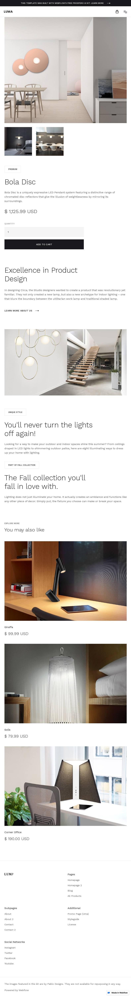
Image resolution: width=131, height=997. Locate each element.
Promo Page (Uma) (78, 914)
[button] (118, 11)
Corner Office (13, 832)
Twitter (8, 953)
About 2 (8, 919)
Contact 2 (10, 929)
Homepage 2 (75, 885)
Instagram (10, 947)
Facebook (9, 958)
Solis (7, 729)
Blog (70, 890)
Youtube (9, 963)
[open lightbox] (65, 70)
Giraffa (8, 627)
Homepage (74, 880)
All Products (74, 896)
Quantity (9, 223)
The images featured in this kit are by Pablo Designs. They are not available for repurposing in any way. (62, 984)
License (72, 924)
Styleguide (73, 919)
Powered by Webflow (16, 990)
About (7, 914)
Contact (8, 924)
